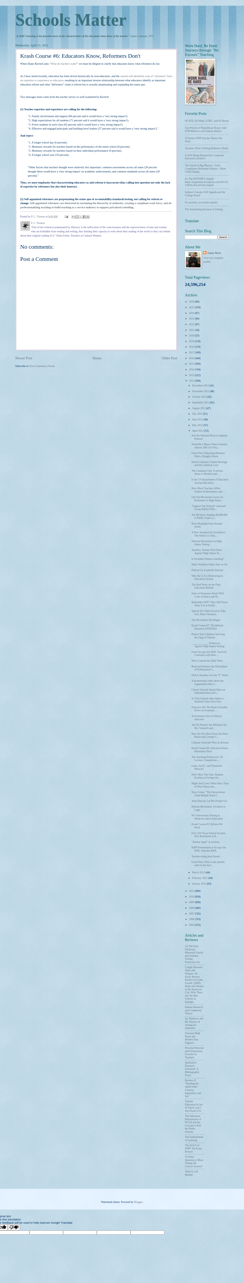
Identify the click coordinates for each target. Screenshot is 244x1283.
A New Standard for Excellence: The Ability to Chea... (208, 534)
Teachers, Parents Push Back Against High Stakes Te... (206, 552)
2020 (192, 335)
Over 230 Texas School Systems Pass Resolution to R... (208, 835)
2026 (192, 301)
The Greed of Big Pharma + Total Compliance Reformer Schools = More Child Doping (205, 168)
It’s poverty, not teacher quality (201, 202)
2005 (192, 924)
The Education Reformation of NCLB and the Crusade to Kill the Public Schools (193, 1124)
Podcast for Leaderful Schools (207, 570)
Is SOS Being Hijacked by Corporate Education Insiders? (204, 157)
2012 (192, 380)
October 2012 (199, 396)
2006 (192, 919)
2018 (192, 346)
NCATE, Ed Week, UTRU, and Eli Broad (207, 120)
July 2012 (197, 413)
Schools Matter (70, 19)
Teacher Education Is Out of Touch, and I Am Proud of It (194, 1106)
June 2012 (198, 419)
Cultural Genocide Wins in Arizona (210, 742)
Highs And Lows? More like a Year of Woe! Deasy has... (210, 785)
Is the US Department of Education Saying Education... (209, 481)
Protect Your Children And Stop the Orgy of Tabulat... (208, 636)
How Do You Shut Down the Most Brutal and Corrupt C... (209, 735)
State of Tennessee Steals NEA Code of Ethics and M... (207, 595)
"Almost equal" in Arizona (205, 842)
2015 (192, 363)
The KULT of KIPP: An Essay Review (193, 1148)
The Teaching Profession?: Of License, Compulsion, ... (207, 759)
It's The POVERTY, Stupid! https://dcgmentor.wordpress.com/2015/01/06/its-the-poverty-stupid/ (206, 182)
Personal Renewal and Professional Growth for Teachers (194, 1053)
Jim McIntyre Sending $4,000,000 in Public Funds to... (209, 516)
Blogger (138, 1202)
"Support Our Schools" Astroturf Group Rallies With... (208, 508)
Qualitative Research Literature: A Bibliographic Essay (192, 1069)
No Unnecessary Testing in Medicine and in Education (207, 817)
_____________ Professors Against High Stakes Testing (207, 645)
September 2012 (201, 402)
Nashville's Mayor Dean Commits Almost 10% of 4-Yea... (209, 446)
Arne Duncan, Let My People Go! (209, 801)
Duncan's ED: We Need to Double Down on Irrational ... (209, 709)
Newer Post (23, 358)
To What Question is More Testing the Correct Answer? (194, 1161)
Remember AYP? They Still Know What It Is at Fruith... (209, 604)
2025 (192, 307)
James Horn (214, 253)
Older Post (169, 358)
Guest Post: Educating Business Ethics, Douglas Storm (208, 455)
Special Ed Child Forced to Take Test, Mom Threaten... (208, 613)
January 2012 (199, 883)
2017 (192, 352)
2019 (192, 341)
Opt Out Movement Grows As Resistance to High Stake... (207, 499)
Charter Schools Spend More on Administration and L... (208, 691)
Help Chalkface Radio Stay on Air (209, 564)
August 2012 (199, 408)
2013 (192, 375)
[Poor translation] (14, 1227)
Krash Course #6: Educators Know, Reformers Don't (210, 750)
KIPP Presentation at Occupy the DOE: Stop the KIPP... (208, 849)
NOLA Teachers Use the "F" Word (209, 675)
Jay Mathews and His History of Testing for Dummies (194, 1023)
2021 (192, 330)
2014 (192, 369)
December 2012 (200, 385)
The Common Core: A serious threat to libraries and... (207, 472)
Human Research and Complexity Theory (194, 1010)
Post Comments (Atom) (42, 366)
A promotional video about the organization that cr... (207, 682)
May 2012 (198, 425)
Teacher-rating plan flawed (205, 856)
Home (96, 358)
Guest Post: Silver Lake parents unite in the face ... (208, 864)
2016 (192, 358)
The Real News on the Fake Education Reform (206, 586)
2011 (192, 891)
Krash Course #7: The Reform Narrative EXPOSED (207, 627)
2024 (192, 313)
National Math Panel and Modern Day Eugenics (192, 1038)
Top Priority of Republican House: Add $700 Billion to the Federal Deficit (205, 129)
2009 (192, 902)
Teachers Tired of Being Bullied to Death (206, 148)
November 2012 (201, 391)
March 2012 (199, 872)
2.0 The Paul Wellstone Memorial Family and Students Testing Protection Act (194, 954)
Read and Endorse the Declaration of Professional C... (209, 668)
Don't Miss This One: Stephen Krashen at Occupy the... (207, 776)
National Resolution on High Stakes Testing (206, 543)
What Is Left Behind (191, 1173)
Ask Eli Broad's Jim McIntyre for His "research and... (209, 726)
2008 (192, 908)
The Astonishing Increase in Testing (204, 209)
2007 (192, 913)
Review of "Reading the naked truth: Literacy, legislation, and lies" (193, 1088)
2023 (192, 318)
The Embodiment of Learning (194, 1139)
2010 (192, 896)
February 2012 (200, 878)
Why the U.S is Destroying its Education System (207, 577)
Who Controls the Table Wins (207, 660)
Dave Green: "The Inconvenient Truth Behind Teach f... (208, 794)
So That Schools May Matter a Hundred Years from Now (207, 700)
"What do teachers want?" (64, 63)
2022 (192, 324)
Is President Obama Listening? (207, 558)
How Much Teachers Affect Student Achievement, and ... (208, 490)
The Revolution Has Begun (205, 620)
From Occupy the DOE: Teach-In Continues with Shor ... (208, 654)
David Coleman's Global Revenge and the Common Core (209, 464)
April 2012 (198, 430)
